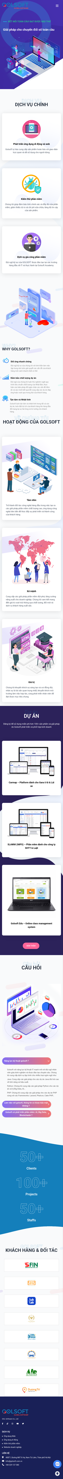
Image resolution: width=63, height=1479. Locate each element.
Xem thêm (31, 946)
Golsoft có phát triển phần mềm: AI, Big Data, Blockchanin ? (27, 1113)
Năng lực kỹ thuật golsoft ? (27, 1061)
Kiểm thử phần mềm (12, 1443)
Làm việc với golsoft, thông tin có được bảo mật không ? (26, 1104)
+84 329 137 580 (12, 1465)
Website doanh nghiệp (12, 1447)
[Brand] (15, 1412)
